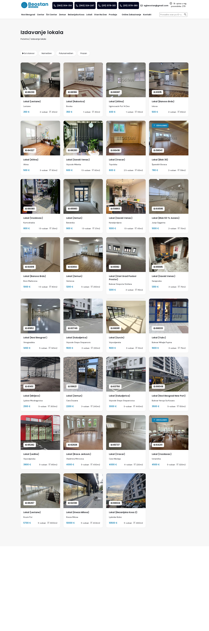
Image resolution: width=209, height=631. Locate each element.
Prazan (83, 53)
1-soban (87, 112)
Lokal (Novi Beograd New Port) (169, 395)
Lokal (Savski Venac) (78, 159)
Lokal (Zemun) (74, 218)
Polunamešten (66, 53)
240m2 (95, 406)
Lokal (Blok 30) (160, 159)
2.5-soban (128, 170)
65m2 (182, 112)
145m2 (53, 348)
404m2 (95, 523)
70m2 (182, 228)
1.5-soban (85, 170)
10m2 (139, 348)
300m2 (52, 406)
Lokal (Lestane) (32, 101)
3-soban (44, 170)
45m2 (53, 112)
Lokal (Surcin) (116, 337)
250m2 (95, 287)
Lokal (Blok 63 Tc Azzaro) (166, 218)
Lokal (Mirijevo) (31, 395)
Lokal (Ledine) (31, 454)
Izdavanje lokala (38, 39)
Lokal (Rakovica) (75, 101)
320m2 (181, 464)
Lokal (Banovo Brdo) (163, 101)
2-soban (44, 112)
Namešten (47, 53)
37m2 (96, 228)
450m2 (95, 464)
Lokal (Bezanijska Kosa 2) (123, 512)
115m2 (139, 290)
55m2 (139, 112)
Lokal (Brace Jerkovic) (78, 454)
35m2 (53, 228)
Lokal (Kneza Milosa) (77, 512)
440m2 (138, 406)
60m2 (96, 170)
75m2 (182, 287)
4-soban (128, 464)
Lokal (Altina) (116, 101)
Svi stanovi (29, 53)
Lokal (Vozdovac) (33, 218)
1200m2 (52, 523)
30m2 (96, 112)
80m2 (53, 170)
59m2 (182, 170)
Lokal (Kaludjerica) (76, 337)
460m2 (138, 523)
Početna (25, 39)
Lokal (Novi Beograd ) (35, 337)
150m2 (181, 406)
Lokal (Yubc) (159, 337)
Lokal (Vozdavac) (162, 454)
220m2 (95, 348)
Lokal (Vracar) (117, 159)
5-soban (85, 287)
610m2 (53, 464)
